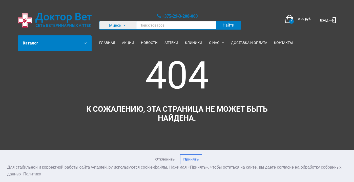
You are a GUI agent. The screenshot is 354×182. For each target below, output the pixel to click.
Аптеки (171, 42)
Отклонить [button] (165, 159)
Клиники (193, 42)
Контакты (283, 42)
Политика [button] (32, 174)
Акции (128, 42)
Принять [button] (191, 159)
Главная (107, 42)
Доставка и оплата (249, 42)
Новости (149, 42)
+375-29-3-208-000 (180, 16)
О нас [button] (214, 42)
